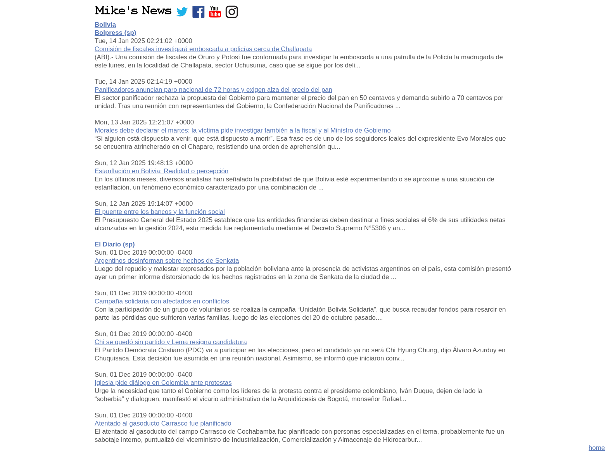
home (597, 448)
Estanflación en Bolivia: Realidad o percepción (161, 171)
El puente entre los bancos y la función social (160, 211)
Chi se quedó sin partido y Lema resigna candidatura (171, 342)
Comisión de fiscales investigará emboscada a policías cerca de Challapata (203, 49)
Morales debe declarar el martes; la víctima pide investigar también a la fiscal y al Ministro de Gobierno (243, 130)
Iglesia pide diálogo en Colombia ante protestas (163, 382)
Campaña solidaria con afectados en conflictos (162, 301)
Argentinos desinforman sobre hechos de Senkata (167, 260)
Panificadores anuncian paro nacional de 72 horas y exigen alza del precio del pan (213, 89)
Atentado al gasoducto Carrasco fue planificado (163, 423)
